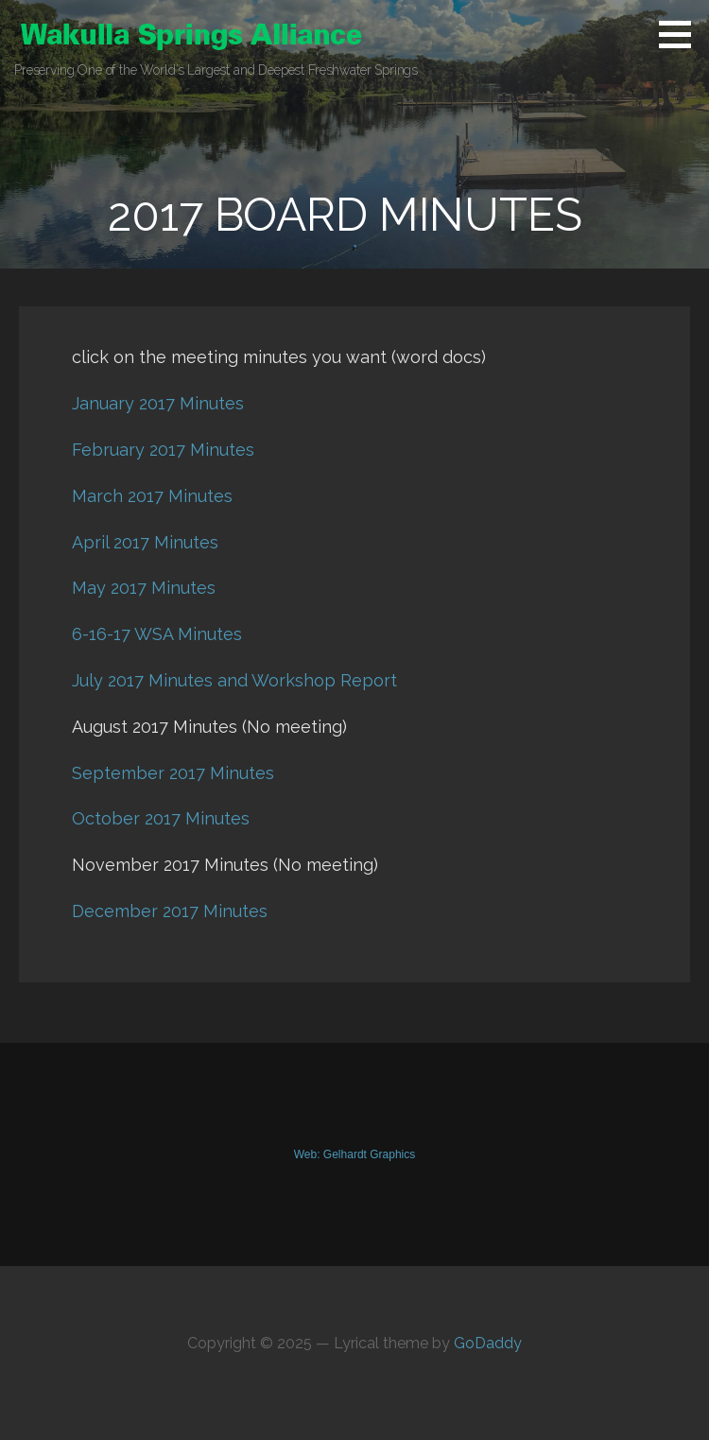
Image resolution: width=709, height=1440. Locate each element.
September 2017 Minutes (173, 773)
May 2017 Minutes (144, 588)
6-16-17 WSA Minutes (157, 634)
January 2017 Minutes (158, 403)
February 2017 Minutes (163, 450)
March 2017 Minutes (152, 496)
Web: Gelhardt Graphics (355, 1154)
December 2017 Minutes (170, 911)
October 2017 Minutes (161, 818)
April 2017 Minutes (145, 542)
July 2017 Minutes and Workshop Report (234, 680)
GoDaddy (488, 1343)
